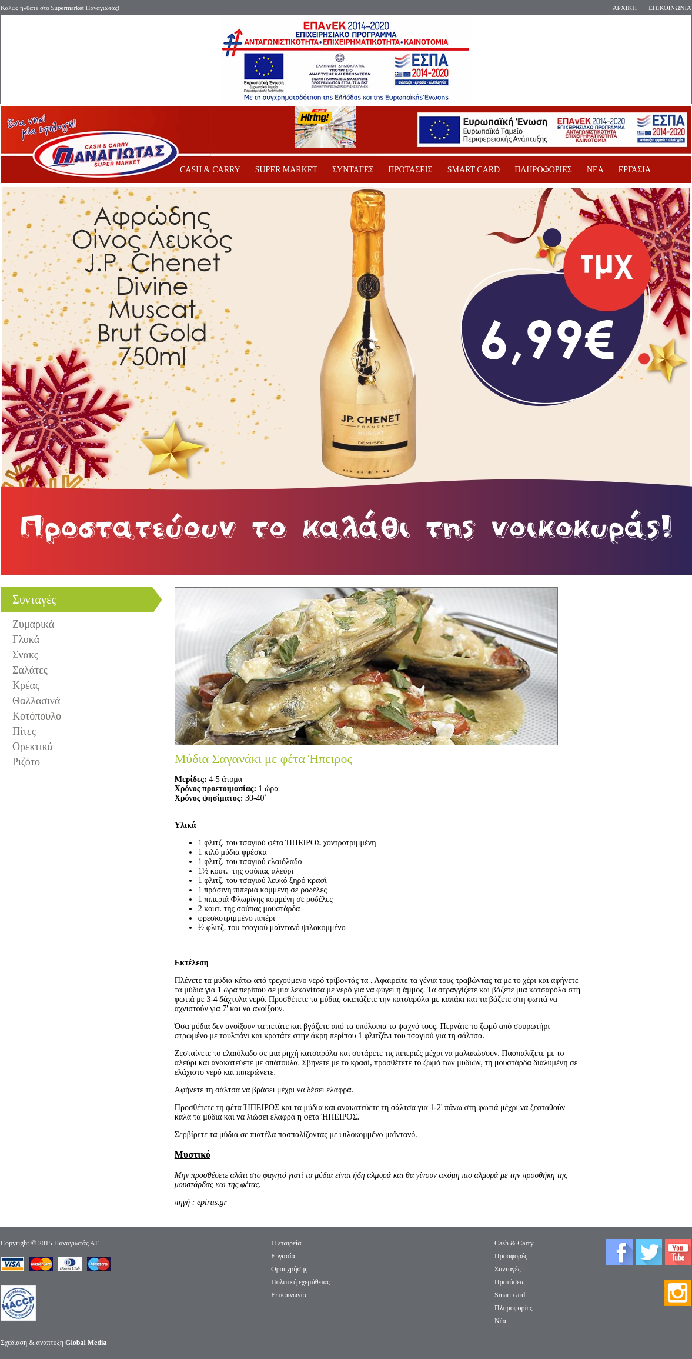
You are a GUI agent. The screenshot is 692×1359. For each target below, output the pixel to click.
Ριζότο (26, 762)
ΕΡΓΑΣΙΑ (635, 169)
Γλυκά (25, 639)
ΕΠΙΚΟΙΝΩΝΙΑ (669, 7)
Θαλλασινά (36, 701)
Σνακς (25, 655)
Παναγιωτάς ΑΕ (76, 1243)
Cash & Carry (514, 1243)
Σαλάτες (30, 670)
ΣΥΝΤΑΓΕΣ (353, 169)
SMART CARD (473, 169)
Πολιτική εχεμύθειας (300, 1282)
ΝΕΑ (595, 169)
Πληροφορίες (513, 1308)
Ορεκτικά (32, 746)
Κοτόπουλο (36, 716)
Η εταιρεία (286, 1243)
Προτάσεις (509, 1282)
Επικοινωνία (288, 1295)
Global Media (85, 1342)
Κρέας (25, 685)
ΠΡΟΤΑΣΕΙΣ (411, 169)
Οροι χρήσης (289, 1269)
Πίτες (24, 731)
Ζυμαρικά (33, 624)
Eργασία (283, 1256)
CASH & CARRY (210, 169)
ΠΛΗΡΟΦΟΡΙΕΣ (543, 169)
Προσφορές (510, 1256)
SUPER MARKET (286, 169)
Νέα (500, 1321)
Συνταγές (507, 1269)
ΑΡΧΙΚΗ (625, 7)
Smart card (509, 1295)
